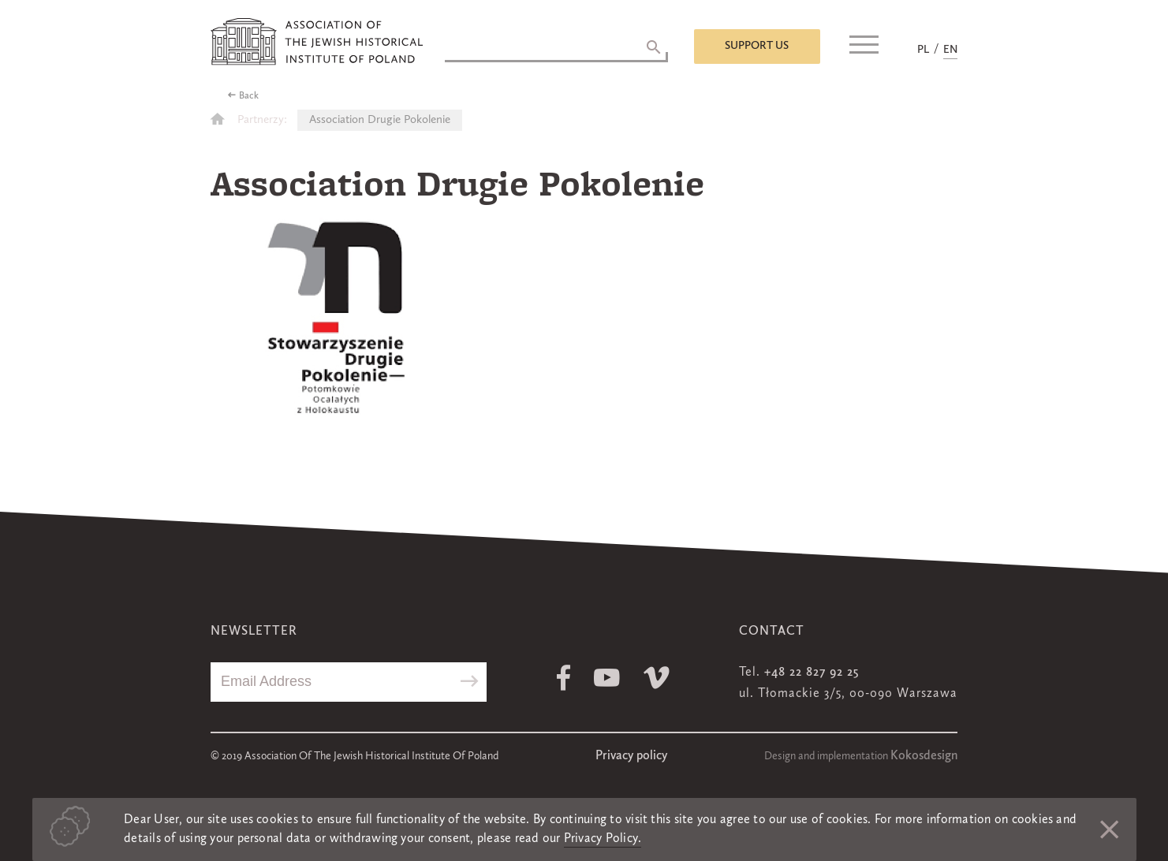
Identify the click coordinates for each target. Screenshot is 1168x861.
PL (923, 49)
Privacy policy (631, 756)
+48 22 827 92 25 (811, 672)
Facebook (563, 677)
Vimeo (656, 677)
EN (950, 49)
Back (249, 96)
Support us (757, 45)
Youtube (607, 677)
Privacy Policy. (603, 839)
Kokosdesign (923, 756)
